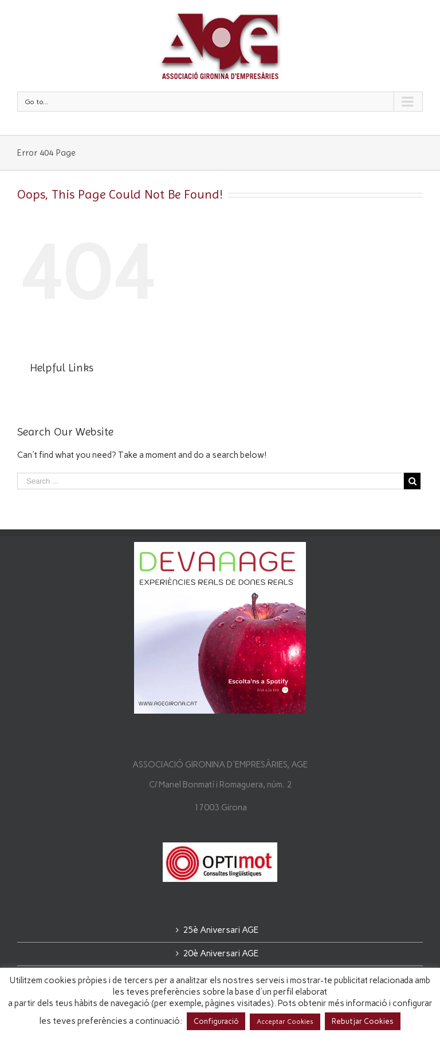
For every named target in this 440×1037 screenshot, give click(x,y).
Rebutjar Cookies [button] (363, 1021)
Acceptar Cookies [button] (285, 1022)
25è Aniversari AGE (220, 930)
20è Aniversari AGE (220, 953)
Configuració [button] (216, 1021)
